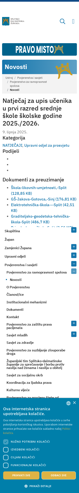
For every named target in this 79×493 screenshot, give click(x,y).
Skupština (12, 231)
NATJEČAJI (12, 145)
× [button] (74, 403)
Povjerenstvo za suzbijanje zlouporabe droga (36, 352)
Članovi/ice (15, 294)
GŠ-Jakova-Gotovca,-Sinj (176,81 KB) (43, 199)
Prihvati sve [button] (21, 475)
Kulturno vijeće (18, 390)
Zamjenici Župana (18, 248)
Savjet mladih (17, 335)
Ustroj (9, 78)
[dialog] (39, 445)
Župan (9, 239)
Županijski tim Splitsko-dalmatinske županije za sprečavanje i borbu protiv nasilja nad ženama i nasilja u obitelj (35, 364)
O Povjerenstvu (18, 287)
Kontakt (13, 317)
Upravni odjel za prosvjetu (46, 145)
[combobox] (68, 403)
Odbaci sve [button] (59, 475)
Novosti (15, 280)
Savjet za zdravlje (20, 342)
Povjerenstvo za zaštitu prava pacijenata (29, 326)
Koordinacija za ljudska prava (29, 382)
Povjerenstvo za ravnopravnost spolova (28, 84)
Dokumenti (15, 309)
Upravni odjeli (15, 256)
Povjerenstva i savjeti (30, 78)
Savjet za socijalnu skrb (25, 375)
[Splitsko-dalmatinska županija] (13, 21)
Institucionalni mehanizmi (27, 302)
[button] (39, 486)
